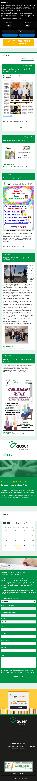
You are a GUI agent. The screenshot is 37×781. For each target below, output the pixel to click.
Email (5, 640)
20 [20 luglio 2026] (6, 546)
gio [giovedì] (18, 528)
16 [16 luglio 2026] (19, 541)
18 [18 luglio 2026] (28, 541)
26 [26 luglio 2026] (33, 546)
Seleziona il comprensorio (8, 612)
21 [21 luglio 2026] (10, 546)
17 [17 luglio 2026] (24, 541)
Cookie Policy (20, 778)
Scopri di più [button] (18, 31)
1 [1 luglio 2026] (15, 530)
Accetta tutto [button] (27, 35)
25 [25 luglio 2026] (28, 546)
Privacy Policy (13, 778)
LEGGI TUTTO (18, 127)
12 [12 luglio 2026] (33, 535)
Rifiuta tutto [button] (10, 35)
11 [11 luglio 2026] (28, 535)
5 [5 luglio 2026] (33, 530)
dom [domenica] (31, 528)
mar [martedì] (9, 528)
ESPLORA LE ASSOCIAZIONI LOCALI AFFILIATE (18, 42)
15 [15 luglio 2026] (15, 541)
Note (2, 655)
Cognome (4, 633)
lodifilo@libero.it (20, 748)
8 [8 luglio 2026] (15, 535)
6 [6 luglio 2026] (6, 535)
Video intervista (7, 116)
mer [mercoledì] (14, 528)
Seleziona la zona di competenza (10, 619)
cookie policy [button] (16, 10)
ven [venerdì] (23, 528)
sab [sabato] (27, 528)
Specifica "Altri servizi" (7, 605)
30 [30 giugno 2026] (10, 530)
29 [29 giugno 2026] (6, 530)
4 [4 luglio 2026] (28, 530)
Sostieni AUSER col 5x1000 (18, 751)
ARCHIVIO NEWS (27, 59)
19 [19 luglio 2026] (33, 541)
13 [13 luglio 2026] (6, 541)
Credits (25, 778)
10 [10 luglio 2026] (24, 535)
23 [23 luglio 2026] (19, 546)
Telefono (4, 647)
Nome (3, 626)
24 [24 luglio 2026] (24, 546)
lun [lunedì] (5, 528)
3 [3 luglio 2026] (24, 530)
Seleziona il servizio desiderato (10, 598)
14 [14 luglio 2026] (10, 541)
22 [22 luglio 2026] (15, 546)
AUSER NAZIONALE (18, 773)
